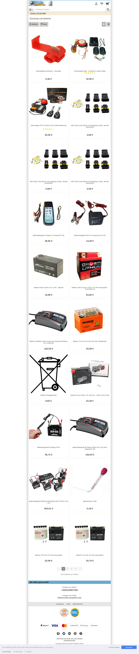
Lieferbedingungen (69, 640)
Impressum (60, 604)
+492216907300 (69, 590)
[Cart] (108, 3)
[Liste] (108, 24)
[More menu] (96, 3)
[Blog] (69, 633)
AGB (68, 604)
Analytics (28, 651)
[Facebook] (58, 633)
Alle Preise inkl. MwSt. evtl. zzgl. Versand (69, 638)
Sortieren (34, 24)
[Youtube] (75, 633)
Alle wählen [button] (129, 647)
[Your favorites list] (101, 3)
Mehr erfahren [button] (49, 647)
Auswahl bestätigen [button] (114, 647)
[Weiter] (80, 569)
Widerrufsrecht (78, 604)
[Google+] (81, 633)
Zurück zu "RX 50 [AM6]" (38, 13)
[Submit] (108, 9)
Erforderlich (19, 651)
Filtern (44, 24)
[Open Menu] (31, 9)
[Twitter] (64, 633)
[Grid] (104, 24)
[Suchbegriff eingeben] (69, 9)
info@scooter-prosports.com (69, 598)
